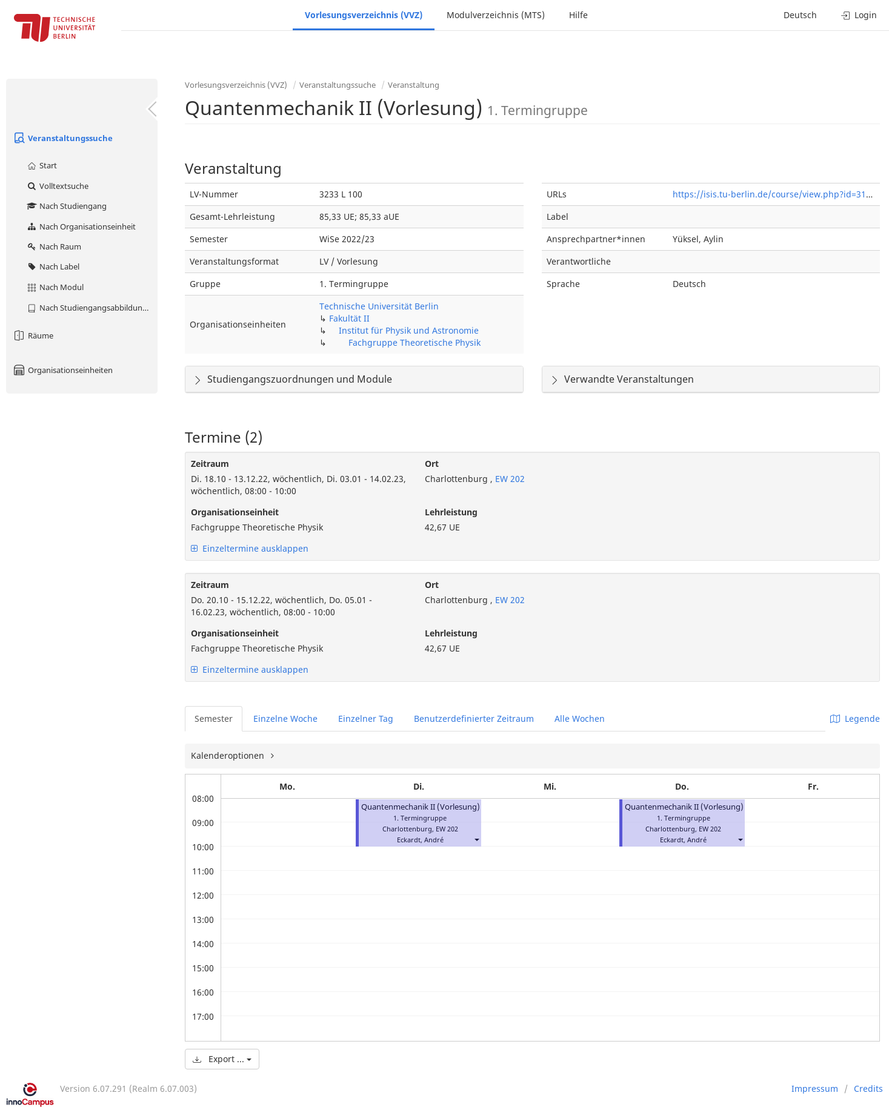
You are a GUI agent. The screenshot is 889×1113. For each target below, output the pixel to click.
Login (859, 15)
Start (41, 165)
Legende (855, 718)
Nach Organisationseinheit (81, 226)
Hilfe (578, 15)
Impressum (814, 1088)
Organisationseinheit (235, 512)
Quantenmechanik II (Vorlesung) (420, 807)
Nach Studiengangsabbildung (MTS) (92, 307)
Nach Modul (55, 287)
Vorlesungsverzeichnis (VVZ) (363, 15)
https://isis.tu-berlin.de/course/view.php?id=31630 (777, 194)
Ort (432, 463)
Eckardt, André (420, 839)
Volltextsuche (57, 185)
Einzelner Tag (365, 718)
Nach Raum (53, 246)
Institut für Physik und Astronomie (409, 330)
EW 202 (509, 478)
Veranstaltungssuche (62, 138)
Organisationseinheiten (62, 370)
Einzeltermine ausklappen (249, 548)
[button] (476, 839)
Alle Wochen (579, 718)
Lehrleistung (451, 512)
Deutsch (800, 15)
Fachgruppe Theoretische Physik (414, 342)
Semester (214, 718)
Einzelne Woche (285, 718)
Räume (32, 335)
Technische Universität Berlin (379, 306)
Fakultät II (349, 318)
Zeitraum (210, 463)
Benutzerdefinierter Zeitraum (474, 718)
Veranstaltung (413, 84)
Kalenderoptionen (229, 755)
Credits (868, 1088)
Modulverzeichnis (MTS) (496, 15)
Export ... (222, 1059)
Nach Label (52, 266)
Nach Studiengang (66, 205)
